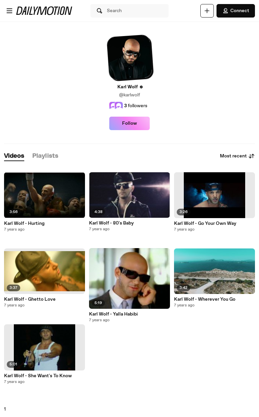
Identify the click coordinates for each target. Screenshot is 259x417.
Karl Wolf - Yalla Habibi (113, 314)
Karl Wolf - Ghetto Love (30, 299)
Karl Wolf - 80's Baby (111, 223)
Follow (129, 123)
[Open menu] (9, 11)
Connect (235, 10)
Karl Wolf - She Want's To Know (38, 376)
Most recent (237, 156)
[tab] (14, 156)
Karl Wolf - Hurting (24, 223)
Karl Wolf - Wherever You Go (204, 299)
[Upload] (207, 11)
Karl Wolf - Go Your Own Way (205, 223)
